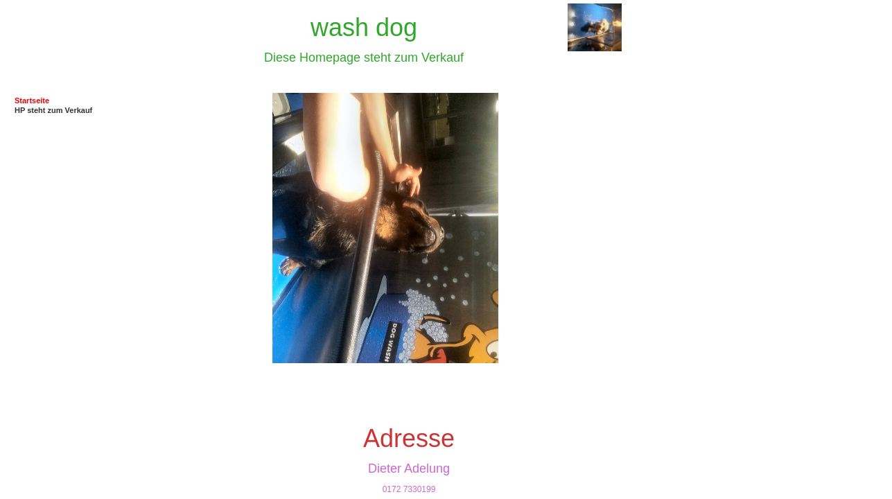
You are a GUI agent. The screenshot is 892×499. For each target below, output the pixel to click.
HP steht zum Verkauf (53, 110)
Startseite (32, 100)
